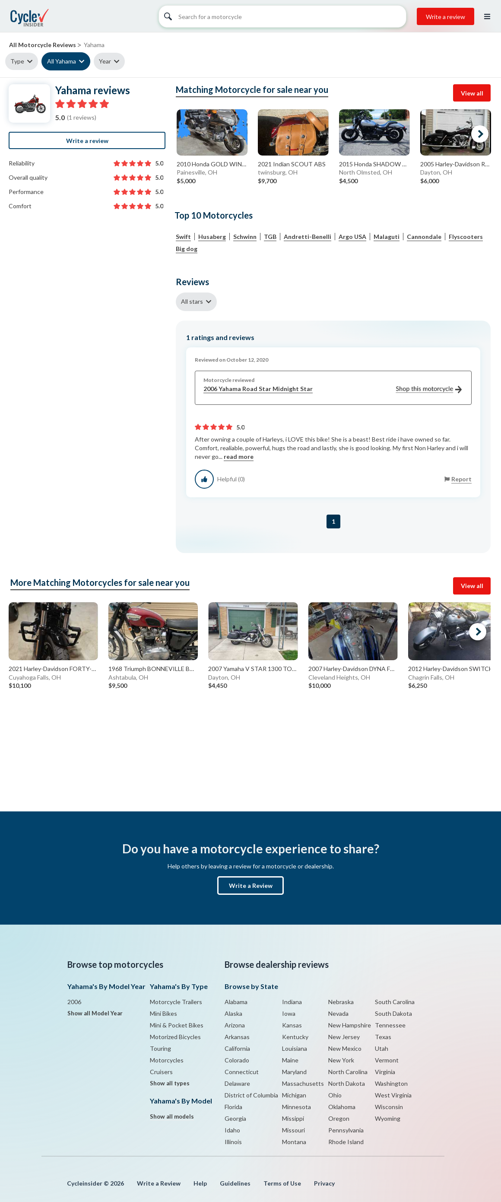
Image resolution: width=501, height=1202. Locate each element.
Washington (391, 1083)
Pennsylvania (346, 1130)
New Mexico (344, 1048)
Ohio (335, 1095)
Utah (381, 1048)
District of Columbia (251, 1095)
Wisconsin (389, 1106)
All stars (192, 301)
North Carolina (348, 1071)
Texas (383, 1036)
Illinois (233, 1141)
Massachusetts (303, 1083)
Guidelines (235, 1183)
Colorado (237, 1060)
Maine (290, 1060)
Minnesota (296, 1106)
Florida (233, 1106)
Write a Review (251, 885)
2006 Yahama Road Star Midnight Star (332, 389)
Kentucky (295, 1036)
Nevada (338, 1013)
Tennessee (390, 1025)
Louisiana (294, 1048)
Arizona (235, 1025)
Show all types (170, 1083)
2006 (74, 1001)
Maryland (294, 1071)
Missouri (293, 1130)
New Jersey (344, 1036)
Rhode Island (346, 1141)
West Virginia (393, 1095)
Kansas (292, 1025)
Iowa (288, 1013)
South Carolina (395, 1001)
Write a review (445, 16)
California (237, 1048)
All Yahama (61, 61)
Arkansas (237, 1036)
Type (17, 61)
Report (461, 479)
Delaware (237, 1083)
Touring (160, 1048)
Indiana (292, 1001)
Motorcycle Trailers (176, 1001)
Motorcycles (167, 1060)
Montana (294, 1141)
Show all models (172, 1116)
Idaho (232, 1130)
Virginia (385, 1071)
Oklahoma (341, 1106)
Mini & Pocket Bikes (176, 1025)
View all (472, 93)
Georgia (235, 1118)
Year (105, 61)
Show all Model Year (95, 1013)
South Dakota (393, 1013)
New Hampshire (349, 1025)
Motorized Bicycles (175, 1036)
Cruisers (161, 1071)
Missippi (293, 1118)
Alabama (236, 1001)
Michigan (294, 1095)
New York (341, 1060)
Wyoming (387, 1118)
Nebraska (341, 1001)
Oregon (338, 1118)
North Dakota (346, 1083)
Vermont (387, 1060)
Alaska (233, 1013)
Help (200, 1183)
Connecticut (242, 1071)
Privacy (324, 1183)
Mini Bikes (163, 1013)
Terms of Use (282, 1183)
